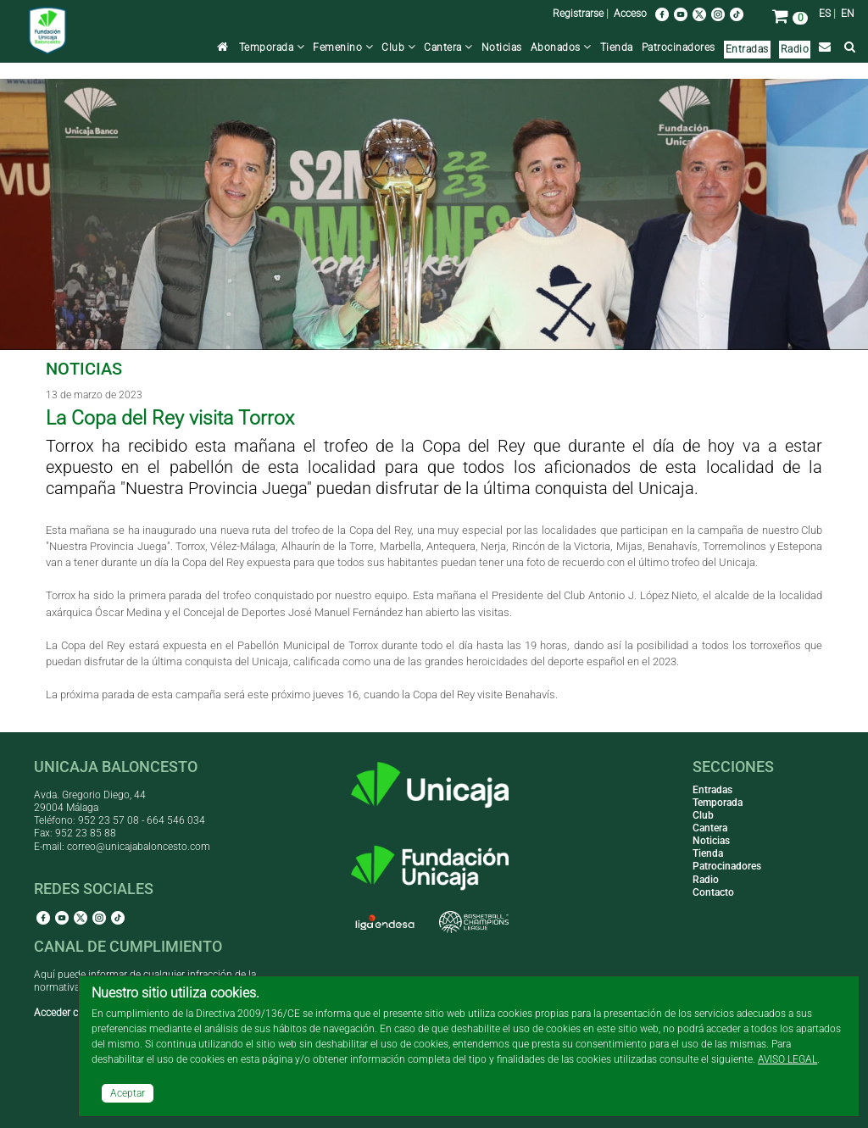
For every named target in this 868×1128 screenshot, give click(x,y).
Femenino (343, 47)
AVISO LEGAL (787, 1059)
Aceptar (127, 1093)
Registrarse (578, 13)
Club (398, 47)
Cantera (448, 47)
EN (847, 13)
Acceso (630, 13)
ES (825, 13)
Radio (795, 49)
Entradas (747, 49)
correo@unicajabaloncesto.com (138, 847)
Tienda (616, 47)
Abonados (561, 47)
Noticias (501, 47)
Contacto (713, 892)
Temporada (272, 47)
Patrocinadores (678, 47)
